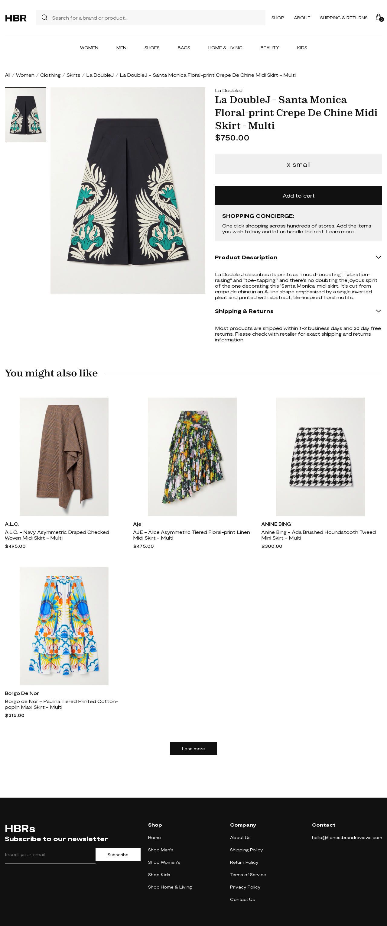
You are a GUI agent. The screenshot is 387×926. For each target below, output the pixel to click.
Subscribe (118, 854)
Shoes (152, 47)
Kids (302, 47)
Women (89, 47)
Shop (278, 17)
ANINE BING (276, 524)
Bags (184, 47)
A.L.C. (12, 524)
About (302, 17)
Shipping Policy (246, 849)
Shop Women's (164, 862)
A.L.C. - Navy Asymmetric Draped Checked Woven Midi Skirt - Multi (57, 534)
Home (154, 837)
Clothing (50, 75)
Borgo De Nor (22, 693)
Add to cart (299, 195)
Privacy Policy (245, 886)
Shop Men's (161, 849)
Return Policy (244, 862)
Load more (193, 748)
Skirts (73, 75)
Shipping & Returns (344, 17)
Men (121, 47)
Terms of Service (248, 874)
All (7, 75)
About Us (240, 837)
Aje (137, 524)
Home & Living (225, 47)
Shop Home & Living (170, 886)
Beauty (270, 47)
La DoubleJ (100, 75)
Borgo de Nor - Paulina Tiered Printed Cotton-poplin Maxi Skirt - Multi (62, 704)
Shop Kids (159, 874)
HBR (16, 17)
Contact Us (242, 899)
